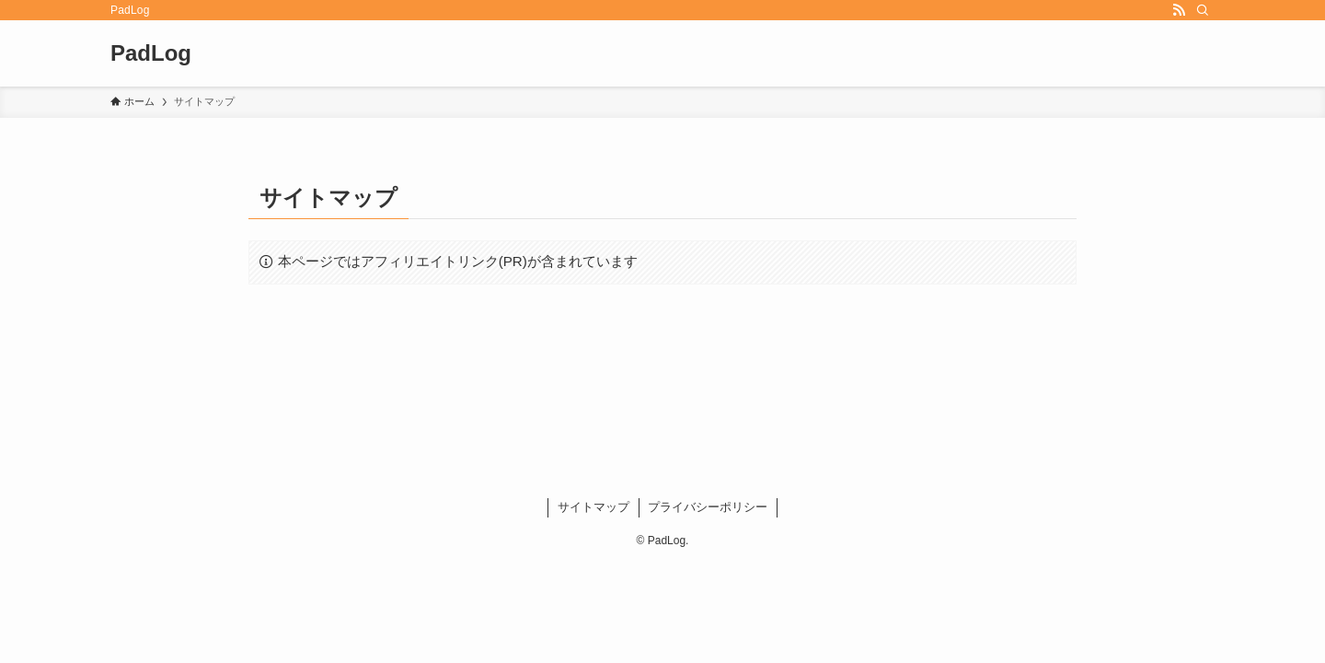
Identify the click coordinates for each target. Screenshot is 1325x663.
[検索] (1203, 10)
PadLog (150, 53)
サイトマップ (593, 507)
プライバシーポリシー (707, 507)
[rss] (1179, 10)
